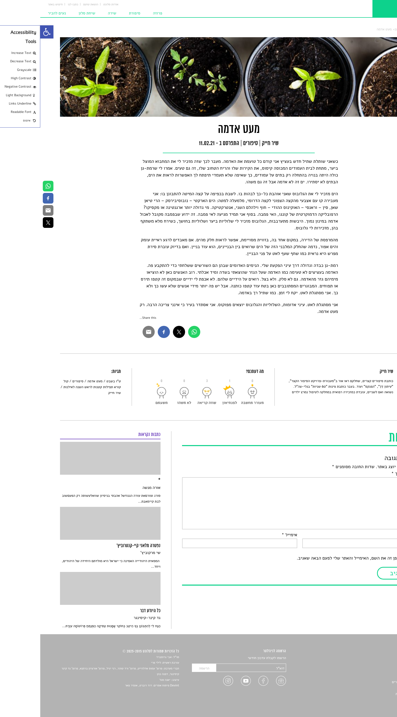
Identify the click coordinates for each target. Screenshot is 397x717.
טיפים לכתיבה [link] (367, 687)
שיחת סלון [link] (46, 13)
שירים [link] (373, 664)
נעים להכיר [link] (17, 13)
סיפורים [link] (360, 29)
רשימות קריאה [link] (367, 676)
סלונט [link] (373, 29)
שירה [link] (72, 13)
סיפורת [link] (94, 13)
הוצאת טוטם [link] (50, 5)
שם (372, 535)
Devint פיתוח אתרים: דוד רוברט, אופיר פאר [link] (112, 686)
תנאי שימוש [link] (368, 699)
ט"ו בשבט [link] (73, 381)
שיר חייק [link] (74, 392)
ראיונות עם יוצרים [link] (364, 682)
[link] (6, 31)
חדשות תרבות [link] (367, 670)
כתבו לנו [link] (33, 5)
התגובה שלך (364, 474)
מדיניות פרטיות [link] (366, 693)
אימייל (249, 535)
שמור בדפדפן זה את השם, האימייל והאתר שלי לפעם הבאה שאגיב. (316, 558)
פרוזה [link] (117, 13)
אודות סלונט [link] (70, 5)
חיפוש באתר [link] (15, 5)
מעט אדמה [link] (343, 29)
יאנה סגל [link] (124, 680)
